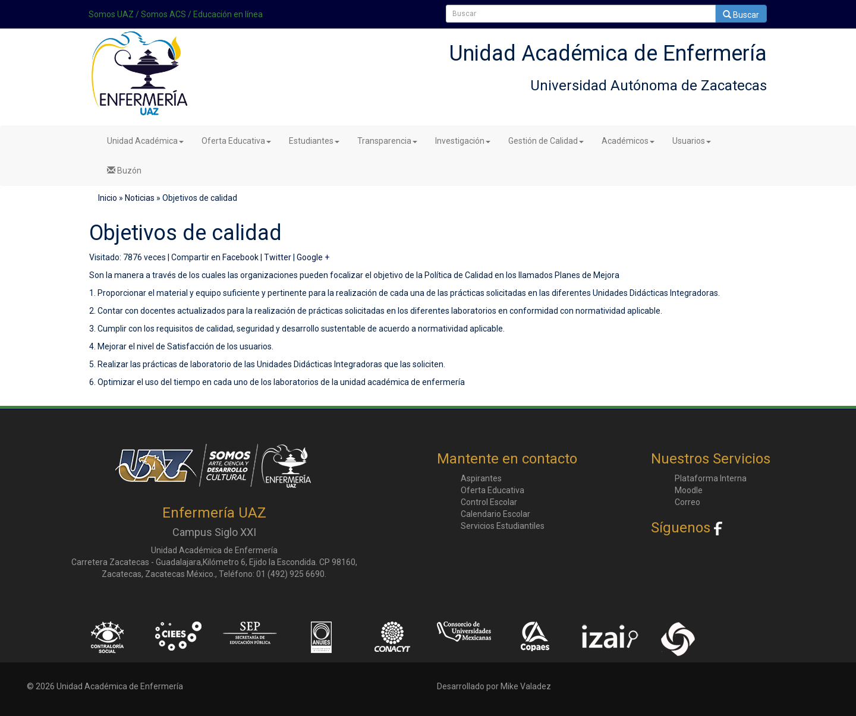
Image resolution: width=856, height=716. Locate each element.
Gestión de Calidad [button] (546, 141)
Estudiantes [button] (314, 141)
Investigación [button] (462, 141)
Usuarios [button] (691, 141)
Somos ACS (163, 14)
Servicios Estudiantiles (503, 526)
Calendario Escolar (495, 514)
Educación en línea (228, 14)
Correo (687, 502)
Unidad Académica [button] (145, 141)
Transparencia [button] (387, 141)
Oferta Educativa (492, 490)
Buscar (741, 15)
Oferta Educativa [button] (236, 141)
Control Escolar (489, 502)
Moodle (689, 490)
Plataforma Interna (711, 478)
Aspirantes (481, 478)
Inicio (107, 198)
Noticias (140, 198)
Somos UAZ (111, 14)
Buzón (124, 170)
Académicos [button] (628, 141)
